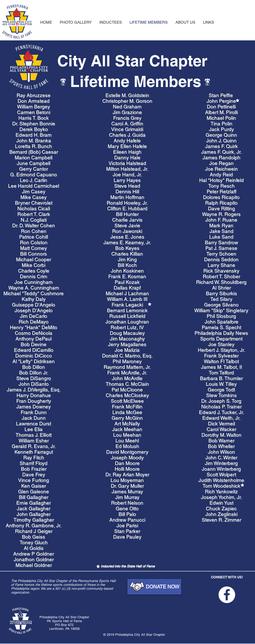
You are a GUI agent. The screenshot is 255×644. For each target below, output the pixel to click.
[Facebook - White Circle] (226, 594)
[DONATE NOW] (154, 586)
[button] (208, 22)
